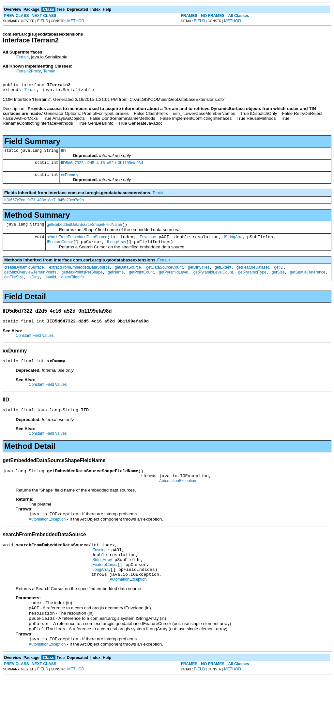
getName (116, 279)
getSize (278, 279)
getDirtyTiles (198, 273)
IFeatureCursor (60, 246)
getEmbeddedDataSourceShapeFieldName (84, 227)
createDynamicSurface (24, 273)
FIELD (42, 21)
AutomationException (177, 494)
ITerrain (22, 57)
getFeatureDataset (252, 273)
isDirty (34, 285)
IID (63, 152)
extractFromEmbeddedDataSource (79, 273)
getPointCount (141, 279)
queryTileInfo (72, 285)
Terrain (49, 71)
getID (278, 273)
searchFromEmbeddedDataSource (77, 241)
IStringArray (234, 241)
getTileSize (13, 285)
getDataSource (128, 273)
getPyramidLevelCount (213, 279)
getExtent (223, 273)
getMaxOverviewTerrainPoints (30, 279)
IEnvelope (147, 241)
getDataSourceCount (164, 273)
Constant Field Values (35, 344)
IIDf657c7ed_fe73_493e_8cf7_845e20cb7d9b (44, 202)
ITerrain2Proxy (28, 71)
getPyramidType (252, 279)
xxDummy (69, 177)
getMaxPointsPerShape (81, 279)
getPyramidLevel (173, 279)
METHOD (75, 21)
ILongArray (116, 246)
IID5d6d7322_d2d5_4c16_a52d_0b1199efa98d (102, 165)
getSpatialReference (308, 279)
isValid (50, 285)
